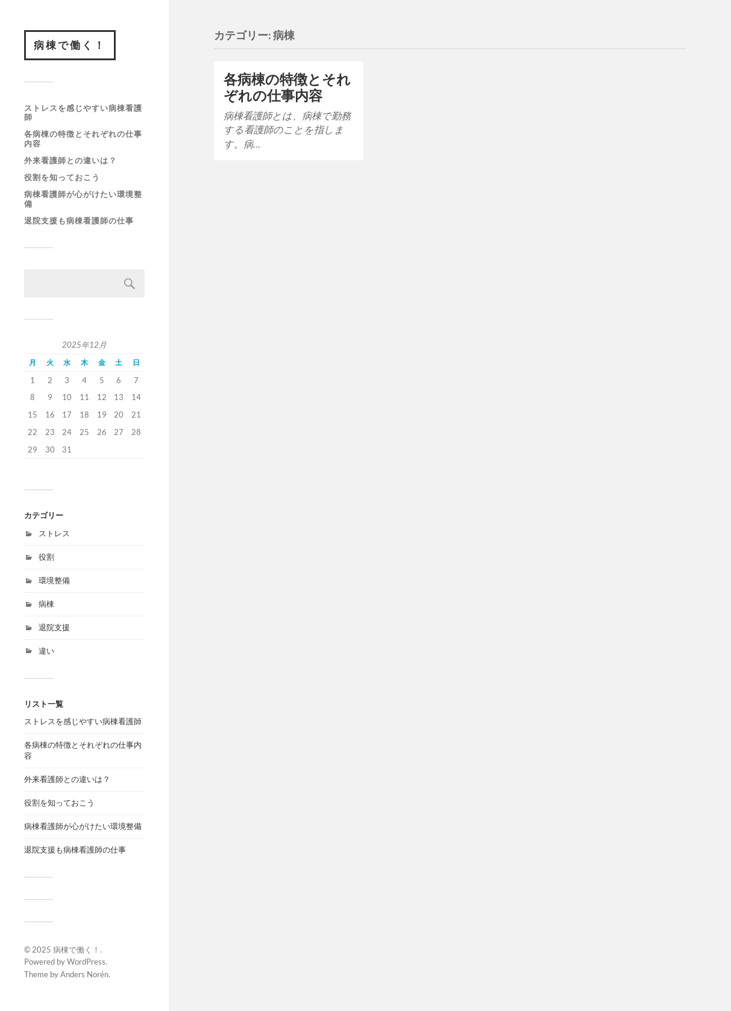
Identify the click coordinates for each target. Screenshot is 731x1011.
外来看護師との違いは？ (70, 160)
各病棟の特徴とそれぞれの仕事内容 (83, 138)
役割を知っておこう (62, 177)
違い (46, 651)
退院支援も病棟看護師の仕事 (79, 220)
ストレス (54, 533)
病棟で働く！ (70, 45)
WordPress (86, 961)
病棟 (46, 604)
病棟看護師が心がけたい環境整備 (83, 198)
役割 (46, 557)
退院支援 (54, 627)
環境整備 (54, 580)
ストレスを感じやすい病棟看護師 (83, 112)
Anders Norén (84, 974)
